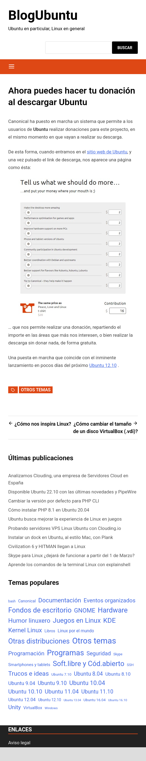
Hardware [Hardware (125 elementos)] (113, 610)
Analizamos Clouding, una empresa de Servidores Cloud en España (68, 479)
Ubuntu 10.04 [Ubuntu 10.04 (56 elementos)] (87, 682)
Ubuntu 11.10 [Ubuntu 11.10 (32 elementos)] (97, 692)
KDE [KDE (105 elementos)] (109, 620)
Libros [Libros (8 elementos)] (49, 631)
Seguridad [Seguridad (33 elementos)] (99, 653)
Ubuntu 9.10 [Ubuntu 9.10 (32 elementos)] (52, 683)
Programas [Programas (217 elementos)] (65, 652)
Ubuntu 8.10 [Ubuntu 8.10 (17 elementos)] (117, 674)
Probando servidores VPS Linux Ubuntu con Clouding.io (64, 528)
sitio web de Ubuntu (107, 152)
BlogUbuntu (43, 15)
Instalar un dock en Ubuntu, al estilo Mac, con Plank (60, 537)
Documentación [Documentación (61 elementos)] (59, 600)
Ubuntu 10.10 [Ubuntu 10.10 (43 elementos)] (25, 691)
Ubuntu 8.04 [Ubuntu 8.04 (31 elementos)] (88, 674)
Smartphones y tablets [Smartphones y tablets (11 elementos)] (29, 664)
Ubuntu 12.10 (103, 365)
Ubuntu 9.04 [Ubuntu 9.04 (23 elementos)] (21, 683)
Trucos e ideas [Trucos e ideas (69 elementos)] (28, 673)
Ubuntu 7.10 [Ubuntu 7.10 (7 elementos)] (61, 674)
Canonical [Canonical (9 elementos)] (27, 601)
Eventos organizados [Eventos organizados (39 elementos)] (109, 600)
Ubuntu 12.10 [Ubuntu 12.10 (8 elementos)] (49, 700)
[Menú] (11, 66)
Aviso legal (19, 742)
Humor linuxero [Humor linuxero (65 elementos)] (29, 620)
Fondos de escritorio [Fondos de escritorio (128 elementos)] (39, 610)
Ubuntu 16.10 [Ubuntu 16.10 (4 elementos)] (117, 700)
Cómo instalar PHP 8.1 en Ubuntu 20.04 (48, 510)
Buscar (125, 48)
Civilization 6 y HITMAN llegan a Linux (46, 546)
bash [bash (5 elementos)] (12, 601)
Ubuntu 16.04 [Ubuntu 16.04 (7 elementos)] (95, 700)
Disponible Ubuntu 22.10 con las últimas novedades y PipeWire (72, 492)
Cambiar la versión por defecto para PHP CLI (53, 501)
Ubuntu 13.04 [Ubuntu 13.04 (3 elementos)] (72, 700)
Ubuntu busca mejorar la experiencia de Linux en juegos (65, 519)
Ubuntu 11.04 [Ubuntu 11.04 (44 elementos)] (62, 691)
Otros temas (35, 389)
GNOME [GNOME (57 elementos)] (84, 610)
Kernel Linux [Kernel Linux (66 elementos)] (25, 630)
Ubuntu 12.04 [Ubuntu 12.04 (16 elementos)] (22, 699)
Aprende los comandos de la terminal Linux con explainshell (69, 564)
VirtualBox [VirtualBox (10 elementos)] (32, 707)
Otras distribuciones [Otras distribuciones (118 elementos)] (39, 641)
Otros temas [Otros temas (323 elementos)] (94, 640)
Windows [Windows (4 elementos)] (51, 708)
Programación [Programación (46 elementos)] (26, 653)
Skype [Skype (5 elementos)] (117, 654)
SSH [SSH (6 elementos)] (130, 665)
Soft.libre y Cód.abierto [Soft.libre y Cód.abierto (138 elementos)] (88, 663)
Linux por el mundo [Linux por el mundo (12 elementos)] (76, 630)
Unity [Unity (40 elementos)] (14, 707)
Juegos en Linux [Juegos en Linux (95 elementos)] (77, 620)
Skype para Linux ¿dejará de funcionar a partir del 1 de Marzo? (71, 555)
